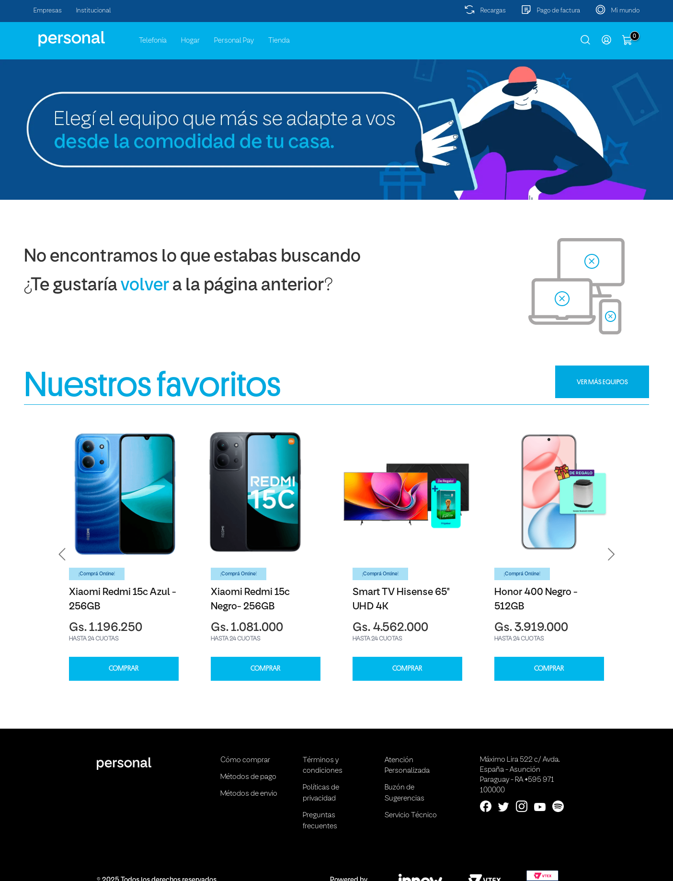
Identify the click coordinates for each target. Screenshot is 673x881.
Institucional (93, 11)
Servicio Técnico (411, 815)
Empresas (48, 11)
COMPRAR (123, 668)
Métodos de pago (248, 777)
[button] (62, 554)
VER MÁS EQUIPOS (602, 381)
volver (145, 286)
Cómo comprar (245, 760)
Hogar (190, 40)
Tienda (279, 40)
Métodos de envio (248, 793)
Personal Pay (234, 40)
